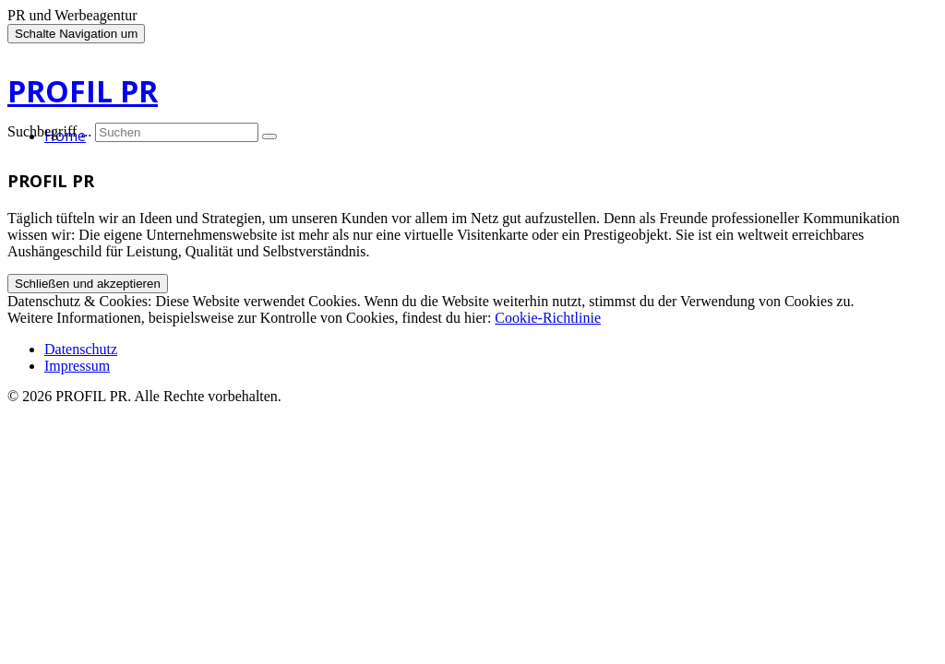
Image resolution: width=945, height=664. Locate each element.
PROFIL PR (82, 91)
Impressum (77, 366)
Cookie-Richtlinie (548, 318)
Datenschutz (80, 349)
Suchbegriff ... (49, 131)
